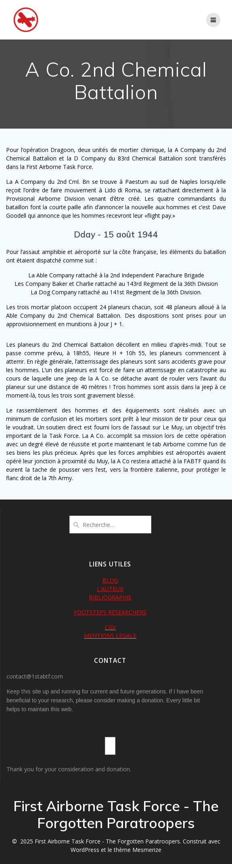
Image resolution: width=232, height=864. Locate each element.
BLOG (110, 580)
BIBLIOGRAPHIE (110, 597)
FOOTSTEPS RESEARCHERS (110, 612)
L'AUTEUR (110, 589)
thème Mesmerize (137, 850)
